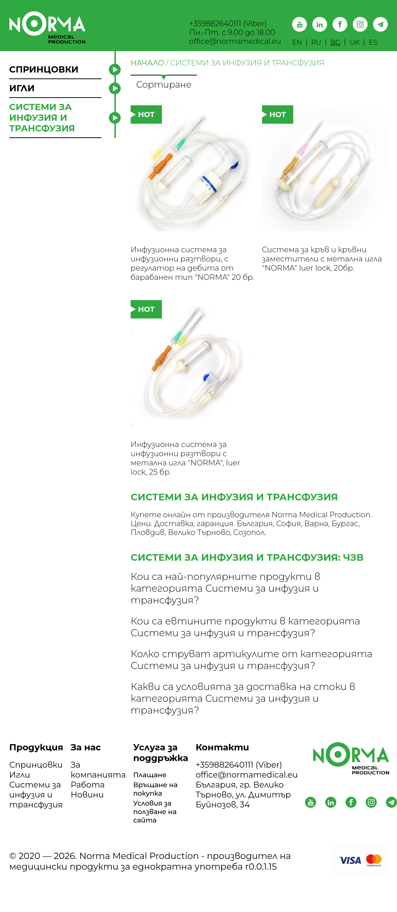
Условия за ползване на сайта (159, 844)
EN (297, 42)
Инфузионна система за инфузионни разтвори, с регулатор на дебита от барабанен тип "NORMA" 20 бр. (191, 274)
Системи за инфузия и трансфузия (36, 823)
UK (354, 42)
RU (316, 42)
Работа (88, 813)
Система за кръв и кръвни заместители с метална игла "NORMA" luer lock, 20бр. (324, 269)
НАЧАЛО (147, 63)
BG (335, 42)
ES (373, 42)
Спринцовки (36, 793)
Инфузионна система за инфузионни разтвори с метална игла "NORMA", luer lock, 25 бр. (187, 483)
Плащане (153, 804)
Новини (87, 823)
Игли (19, 803)
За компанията (98, 798)
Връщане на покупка (159, 819)
